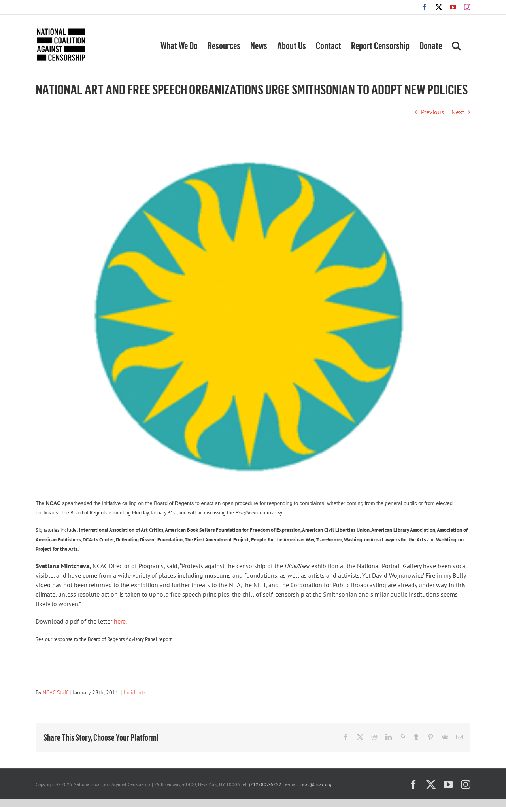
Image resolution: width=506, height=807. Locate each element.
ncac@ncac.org (315, 784)
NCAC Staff (55, 692)
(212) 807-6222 (265, 784)
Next (457, 112)
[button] (456, 45)
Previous (432, 112)
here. (120, 621)
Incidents (135, 692)
